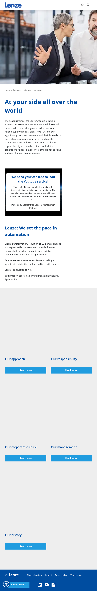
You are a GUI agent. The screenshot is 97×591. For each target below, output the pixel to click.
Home (7, 90)
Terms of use (76, 575)
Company (17, 90)
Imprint (48, 575)
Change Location (34, 575)
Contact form (17, 584)
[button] (6, 584)
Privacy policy (61, 575)
